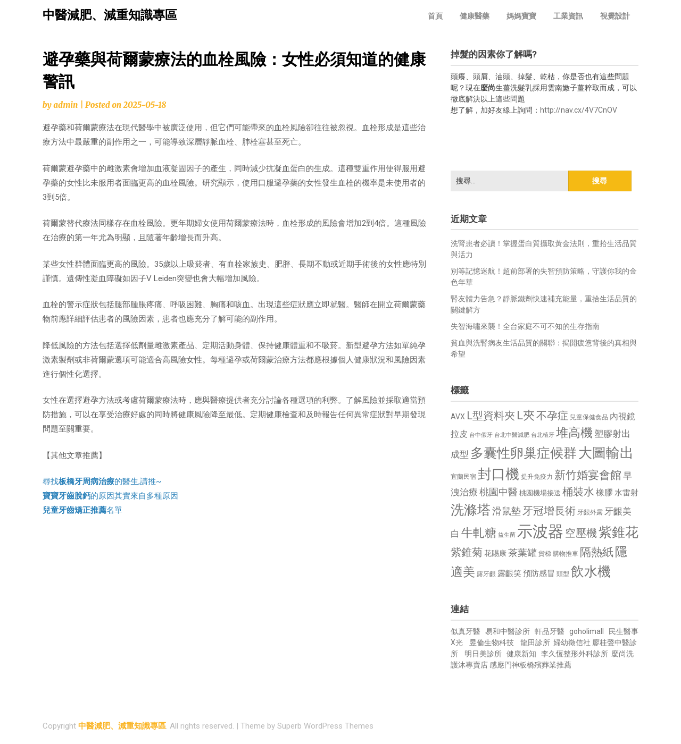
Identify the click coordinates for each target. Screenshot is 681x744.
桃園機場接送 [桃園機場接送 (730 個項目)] (540, 493)
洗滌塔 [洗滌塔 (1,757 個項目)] (471, 510)
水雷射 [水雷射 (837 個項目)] (626, 492)
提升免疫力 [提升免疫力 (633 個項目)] (537, 476)
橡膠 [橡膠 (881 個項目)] (604, 492)
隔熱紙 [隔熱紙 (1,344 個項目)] (596, 552)
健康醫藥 (474, 16)
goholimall (586, 631)
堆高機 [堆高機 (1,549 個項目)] (574, 433)
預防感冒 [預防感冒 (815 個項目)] (539, 573)
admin (65, 105)
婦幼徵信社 (572, 642)
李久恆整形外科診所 (575, 653)
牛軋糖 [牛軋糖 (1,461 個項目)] (478, 532)
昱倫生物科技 (491, 642)
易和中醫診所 (507, 631)
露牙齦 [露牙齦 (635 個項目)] (486, 574)
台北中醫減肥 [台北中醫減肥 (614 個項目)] (511, 435)
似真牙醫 (465, 631)
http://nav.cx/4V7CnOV (578, 110)
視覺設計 (615, 16)
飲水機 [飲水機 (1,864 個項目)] (591, 571)
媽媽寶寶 (521, 16)
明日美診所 (482, 653)
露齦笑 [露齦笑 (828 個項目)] (509, 573)
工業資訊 (568, 16)
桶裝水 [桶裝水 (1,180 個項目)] (578, 492)
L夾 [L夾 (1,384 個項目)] (526, 415)
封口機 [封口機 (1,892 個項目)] (498, 474)
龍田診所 (535, 642)
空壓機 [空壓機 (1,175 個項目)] (581, 533)
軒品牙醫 (549, 631)
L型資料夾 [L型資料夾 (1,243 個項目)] (491, 415)
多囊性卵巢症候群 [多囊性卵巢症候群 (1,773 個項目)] (523, 453)
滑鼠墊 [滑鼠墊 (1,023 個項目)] (506, 511)
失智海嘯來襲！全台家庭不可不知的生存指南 (525, 326)
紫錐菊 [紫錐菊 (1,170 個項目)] (467, 552)
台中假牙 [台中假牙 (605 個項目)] (481, 435)
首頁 (435, 16)
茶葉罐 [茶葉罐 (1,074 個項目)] (522, 552)
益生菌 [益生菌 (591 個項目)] (507, 534)
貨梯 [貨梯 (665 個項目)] (544, 553)
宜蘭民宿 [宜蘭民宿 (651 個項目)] (463, 476)
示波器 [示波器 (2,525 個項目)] (540, 531)
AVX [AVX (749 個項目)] (458, 416)
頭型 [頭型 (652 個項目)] (563, 574)
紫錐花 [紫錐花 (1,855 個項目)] (618, 532)
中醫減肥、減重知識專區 (110, 15)
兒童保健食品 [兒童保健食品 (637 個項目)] (589, 417)
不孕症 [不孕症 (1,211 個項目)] (552, 416)
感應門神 (504, 665)
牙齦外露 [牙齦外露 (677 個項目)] (590, 512)
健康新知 (521, 653)
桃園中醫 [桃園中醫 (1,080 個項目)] (498, 491)
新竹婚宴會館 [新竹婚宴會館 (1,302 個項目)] (587, 475)
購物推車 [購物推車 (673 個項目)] (565, 553)
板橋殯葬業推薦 (545, 665)
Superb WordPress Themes (325, 726)
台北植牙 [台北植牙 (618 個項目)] (542, 435)
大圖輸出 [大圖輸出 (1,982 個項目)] (606, 453)
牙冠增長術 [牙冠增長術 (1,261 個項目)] (549, 510)
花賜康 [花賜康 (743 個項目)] (495, 553)
